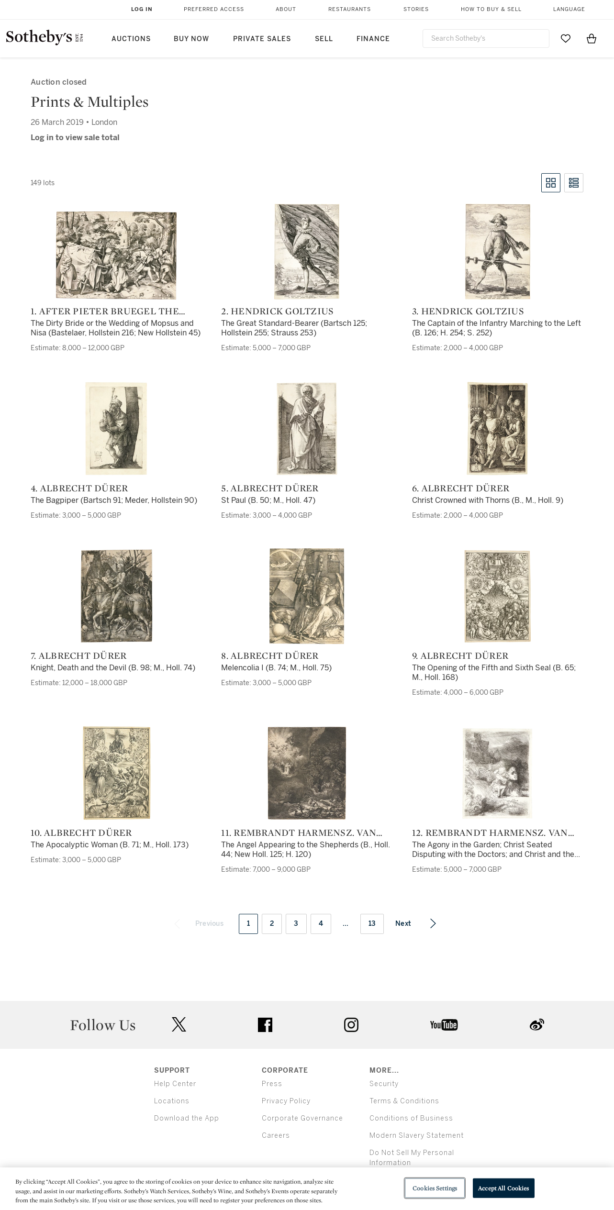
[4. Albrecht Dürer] (116, 429)
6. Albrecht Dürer (460, 488)
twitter (179, 1024)
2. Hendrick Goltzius (277, 311)
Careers (276, 1136)
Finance (373, 39)
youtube (444, 1025)
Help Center (175, 1084)
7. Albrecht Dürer (78, 655)
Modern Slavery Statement (416, 1136)
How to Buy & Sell (491, 9)
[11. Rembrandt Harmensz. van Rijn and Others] (307, 773)
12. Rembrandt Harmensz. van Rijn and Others (490, 832)
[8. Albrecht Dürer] (306, 596)
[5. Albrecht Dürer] (306, 429)
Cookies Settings (435, 1188)
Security (384, 1084)
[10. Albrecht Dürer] (116, 773)
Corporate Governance (302, 1118)
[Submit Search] (538, 38)
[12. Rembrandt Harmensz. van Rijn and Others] (497, 773)
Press (272, 1084)
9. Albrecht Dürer (460, 655)
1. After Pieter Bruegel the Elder (105, 311)
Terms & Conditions (404, 1101)
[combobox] (486, 38)
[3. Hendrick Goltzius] (497, 252)
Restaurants (349, 9)
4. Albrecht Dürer (79, 488)
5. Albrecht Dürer (269, 488)
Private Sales (262, 39)
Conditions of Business (411, 1118)
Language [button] (569, 9)
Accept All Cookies (503, 1188)
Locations (172, 1101)
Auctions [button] (131, 39)
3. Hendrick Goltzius (468, 311)
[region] (307, 1188)
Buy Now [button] (191, 39)
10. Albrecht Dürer (81, 832)
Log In (142, 9)
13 (372, 924)
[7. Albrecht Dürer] (116, 596)
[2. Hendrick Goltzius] (306, 252)
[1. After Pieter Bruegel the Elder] (116, 255)
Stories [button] (416, 9)
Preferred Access (214, 9)
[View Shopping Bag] (591, 38)
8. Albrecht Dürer (269, 655)
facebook (265, 1025)
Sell (324, 39)
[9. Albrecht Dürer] (497, 596)
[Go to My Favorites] (565, 38)
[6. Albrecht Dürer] (497, 429)
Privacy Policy (286, 1101)
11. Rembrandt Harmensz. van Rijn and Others (298, 832)
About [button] (286, 9)
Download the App (186, 1118)
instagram (351, 1025)
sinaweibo (537, 1025)
